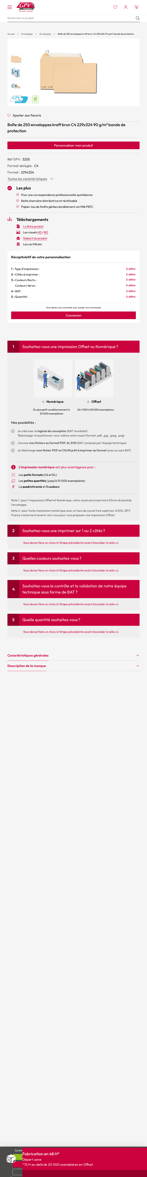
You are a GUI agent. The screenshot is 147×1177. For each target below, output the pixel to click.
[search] (73, 18)
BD (46, 232)
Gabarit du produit (35, 238)
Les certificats (32, 244)
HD (40, 232)
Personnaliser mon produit (73, 145)
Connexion (73, 315)
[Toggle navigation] (9, 7)
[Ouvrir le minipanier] (136, 7)
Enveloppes (27, 33)
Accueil (10, 33)
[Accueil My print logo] (25, 7)
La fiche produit (33, 226)
